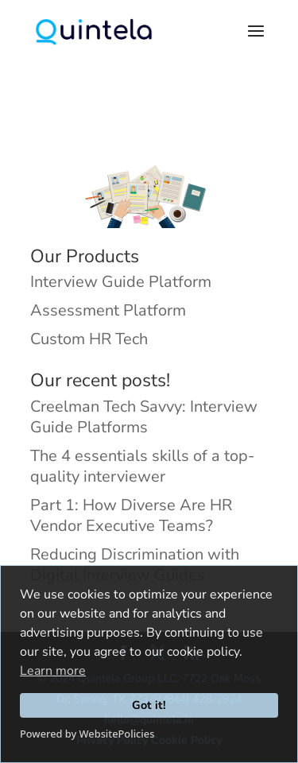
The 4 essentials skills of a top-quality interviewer (142, 466)
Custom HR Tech (89, 339)
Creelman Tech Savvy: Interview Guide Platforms (143, 417)
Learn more (53, 671)
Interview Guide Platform (120, 281)
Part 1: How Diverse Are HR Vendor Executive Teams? (131, 515)
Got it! (149, 705)
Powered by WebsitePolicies (87, 733)
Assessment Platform (108, 310)
